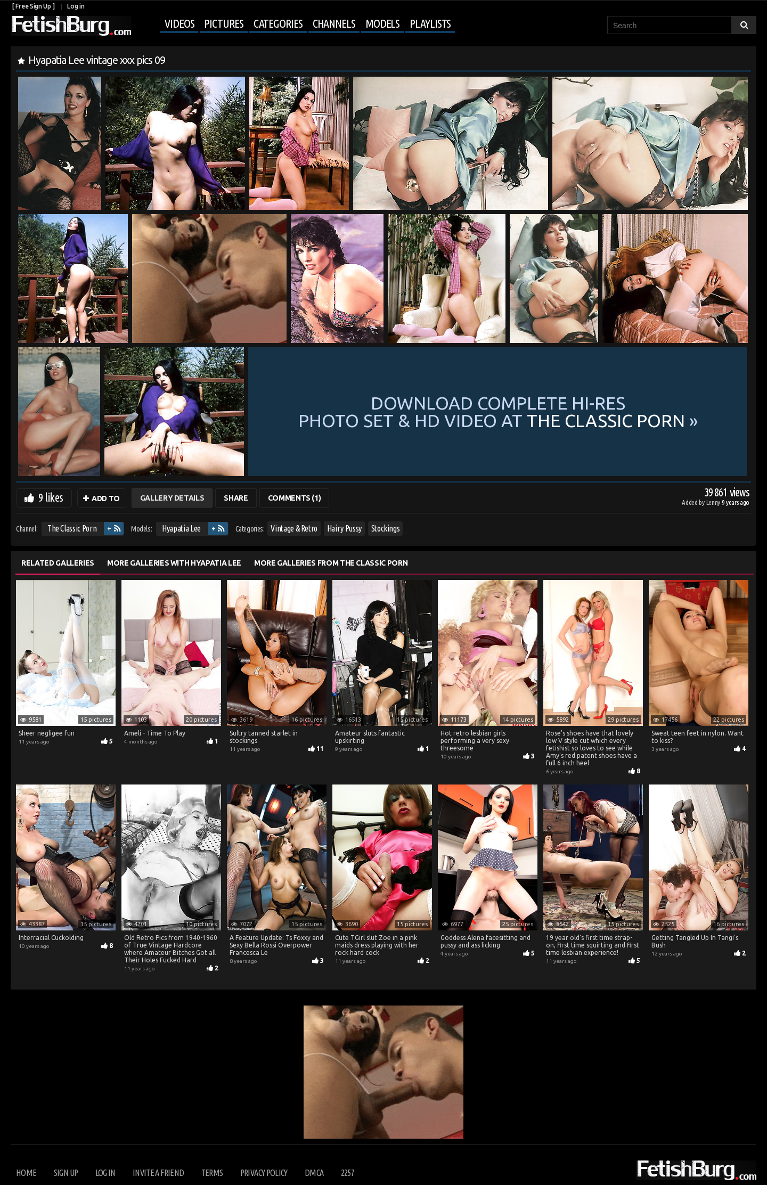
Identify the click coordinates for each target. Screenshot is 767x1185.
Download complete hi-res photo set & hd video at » (498, 411)
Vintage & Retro (294, 528)
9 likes (50, 497)
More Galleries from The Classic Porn (330, 563)
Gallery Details (172, 498)
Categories (278, 23)
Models (382, 23)
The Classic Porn (71, 528)
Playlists (430, 23)
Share (236, 498)
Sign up (66, 1173)
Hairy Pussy (344, 528)
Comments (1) (294, 498)
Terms (212, 1173)
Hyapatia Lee (181, 528)
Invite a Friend (158, 1173)
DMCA (314, 1173)
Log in (75, 6)
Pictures (223, 23)
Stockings (385, 528)
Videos (179, 23)
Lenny (714, 502)
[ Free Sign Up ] (33, 6)
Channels (334, 23)
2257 (347, 1173)
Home (26, 1173)
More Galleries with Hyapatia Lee (174, 563)
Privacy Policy (264, 1173)
